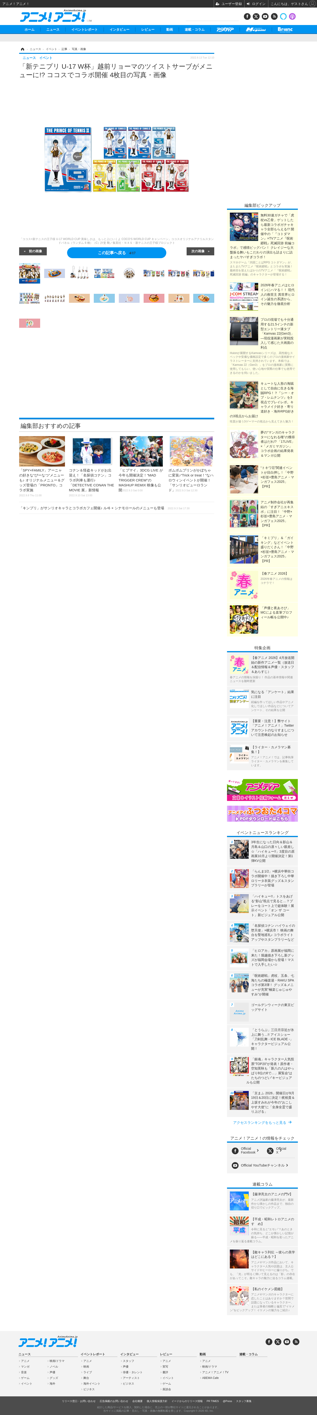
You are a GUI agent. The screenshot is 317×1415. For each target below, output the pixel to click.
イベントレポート (84, 29)
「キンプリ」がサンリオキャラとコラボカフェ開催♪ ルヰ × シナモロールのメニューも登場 (104, 508)
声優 (52, 1372)
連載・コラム (195, 29)
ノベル (54, 1366)
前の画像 (35, 251)
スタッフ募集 (244, 1401)
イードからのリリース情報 (187, 1401)
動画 (169, 29)
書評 (165, 1372)
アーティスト (131, 1378)
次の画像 (198, 251)
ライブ (87, 1372)
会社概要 (137, 1401)
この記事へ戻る (117, 252)
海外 (52, 1383)
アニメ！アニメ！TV (215, 1372)
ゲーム (25, 1378)
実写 (165, 1366)
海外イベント (91, 1383)
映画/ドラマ (57, 1361)
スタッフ (128, 1361)
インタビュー (119, 29)
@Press (227, 1401)
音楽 (24, 1372)
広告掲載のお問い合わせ (114, 1401)
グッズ (54, 1378)
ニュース (53, 29)
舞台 (86, 1378)
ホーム (29, 29)
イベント (26, 1383)
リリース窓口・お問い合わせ (79, 1401)
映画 (86, 1366)
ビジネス (89, 1389)
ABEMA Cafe (210, 1378)
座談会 (167, 1389)
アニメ (25, 1361)
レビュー (147, 29)
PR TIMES (213, 1401)
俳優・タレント (133, 1372)
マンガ (25, 1366)
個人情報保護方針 (157, 1401)
